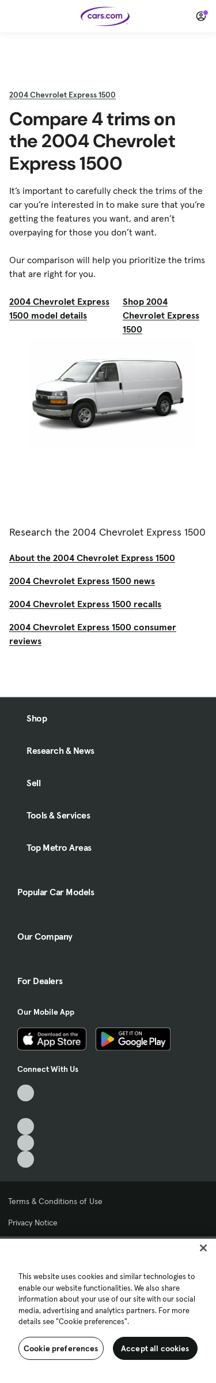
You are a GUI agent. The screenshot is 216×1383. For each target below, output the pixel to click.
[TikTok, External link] (25, 1093)
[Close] (203, 1248)
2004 (62, 94)
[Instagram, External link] (25, 1143)
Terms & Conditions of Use (55, 1201)
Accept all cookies (155, 1348)
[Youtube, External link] (25, 1126)
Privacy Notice (33, 1222)
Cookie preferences (61, 1348)
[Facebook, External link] (25, 1109)
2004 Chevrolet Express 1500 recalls (85, 604)
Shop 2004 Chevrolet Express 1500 (161, 315)
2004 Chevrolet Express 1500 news (82, 580)
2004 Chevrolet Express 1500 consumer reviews (92, 633)
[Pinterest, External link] (25, 1159)
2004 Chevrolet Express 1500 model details (59, 308)
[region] (108, 1309)
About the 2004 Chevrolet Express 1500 (92, 557)
